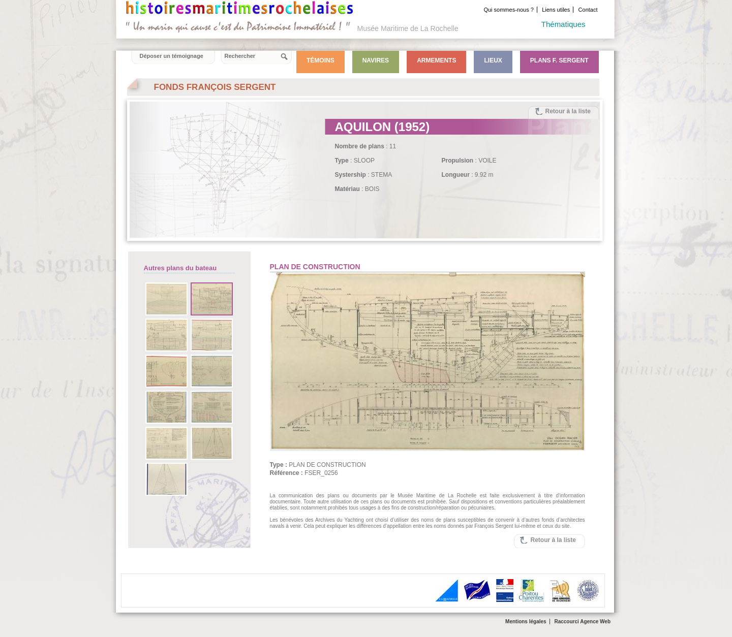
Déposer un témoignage (171, 56)
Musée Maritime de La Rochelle (408, 28)
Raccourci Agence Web (582, 621)
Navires (375, 60)
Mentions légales (525, 621)
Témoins (320, 60)
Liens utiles (556, 10)
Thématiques (563, 24)
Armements (436, 60)
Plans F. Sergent (559, 60)
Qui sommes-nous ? (508, 10)
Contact (588, 10)
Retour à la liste (568, 111)
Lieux (493, 60)
